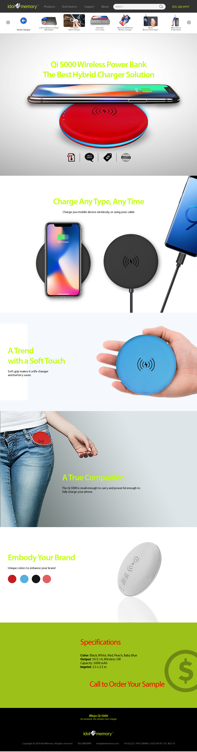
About (105, 6)
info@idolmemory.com (107, 744)
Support (89, 6)
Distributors (69, 6)
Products (49, 6)
